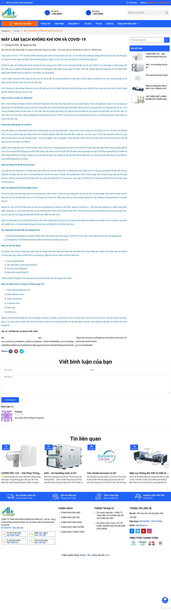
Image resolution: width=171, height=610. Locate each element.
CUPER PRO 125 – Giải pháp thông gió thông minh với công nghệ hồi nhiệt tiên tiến (157, 55)
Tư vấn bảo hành (17, 541)
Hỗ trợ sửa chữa (44, 541)
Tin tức (88, 23)
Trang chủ (45, 23)
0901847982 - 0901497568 (150, 521)
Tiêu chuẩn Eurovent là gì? (157, 75)
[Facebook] (132, 531)
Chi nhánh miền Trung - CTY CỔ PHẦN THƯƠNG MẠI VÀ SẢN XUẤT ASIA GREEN (111, 526)
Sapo (107, 555)
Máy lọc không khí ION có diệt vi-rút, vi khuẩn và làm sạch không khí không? (157, 87)
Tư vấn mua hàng (17, 534)
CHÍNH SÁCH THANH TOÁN (72, 532)
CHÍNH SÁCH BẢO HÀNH (71, 522)
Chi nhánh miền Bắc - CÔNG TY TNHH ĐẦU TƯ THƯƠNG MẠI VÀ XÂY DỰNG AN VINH (110, 515)
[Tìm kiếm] (166, 12)
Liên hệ (109, 23)
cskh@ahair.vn (141, 525)
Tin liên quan (85, 439)
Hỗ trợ (99, 23)
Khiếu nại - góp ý (44, 534)
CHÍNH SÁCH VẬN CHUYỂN (72, 527)
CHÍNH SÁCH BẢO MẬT (71, 513)
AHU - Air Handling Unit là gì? (156, 66)
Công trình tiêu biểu (127, 23)
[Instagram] (149, 531)
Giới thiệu (59, 23)
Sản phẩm (73, 23)
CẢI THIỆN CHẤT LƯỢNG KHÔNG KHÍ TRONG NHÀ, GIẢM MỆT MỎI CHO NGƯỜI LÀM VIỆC (156, 97)
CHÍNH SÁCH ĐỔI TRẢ (70, 517)
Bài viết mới (136, 48)
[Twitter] (137, 531)
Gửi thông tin (10, 400)
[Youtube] (143, 531)
